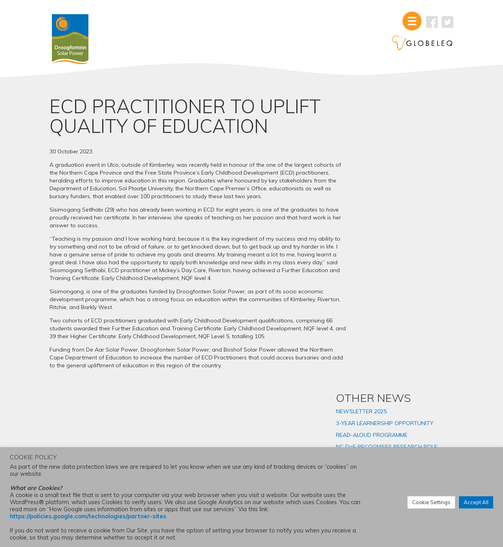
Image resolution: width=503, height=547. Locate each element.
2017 (375, 407)
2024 (375, 324)
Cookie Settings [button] (431, 502)
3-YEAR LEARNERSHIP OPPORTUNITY (397, 148)
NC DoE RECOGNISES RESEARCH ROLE (397, 178)
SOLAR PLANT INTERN (398, 212)
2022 (375, 348)
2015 (375, 430)
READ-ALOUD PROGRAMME (405, 163)
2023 (375, 336)
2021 (375, 359)
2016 (375, 418)
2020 (375, 371)
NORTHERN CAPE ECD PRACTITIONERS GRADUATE (406, 228)
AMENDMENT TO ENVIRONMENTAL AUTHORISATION (392, 250)
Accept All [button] (476, 502)
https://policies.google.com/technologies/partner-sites (88, 516)
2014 (375, 442)
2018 (375, 395)
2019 (375, 383)
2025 (375, 312)
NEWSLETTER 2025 (394, 132)
